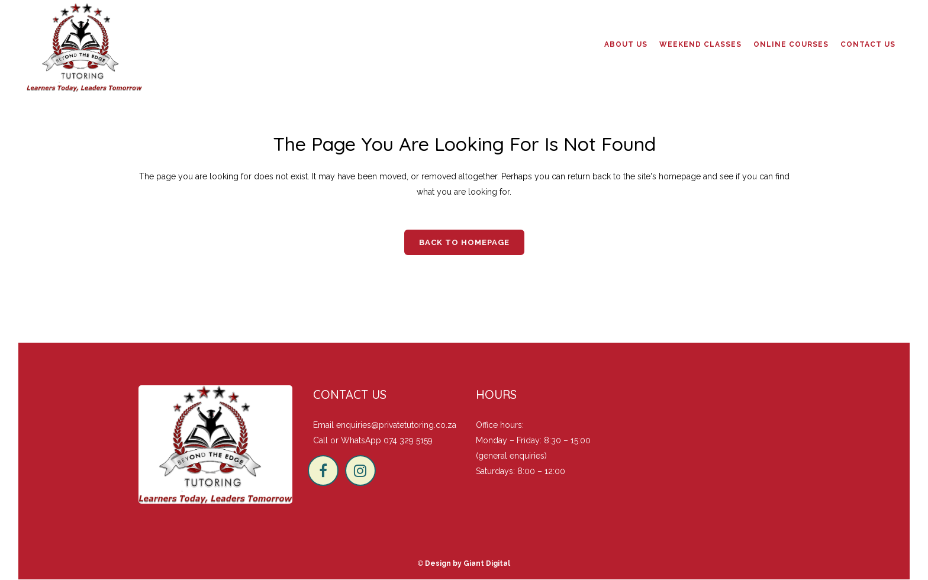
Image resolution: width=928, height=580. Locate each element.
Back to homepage (464, 242)
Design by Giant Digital (467, 563)
